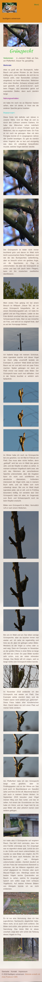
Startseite (5, 971)
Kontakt (14, 971)
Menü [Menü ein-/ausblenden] (36, 5)
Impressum (23, 971)
